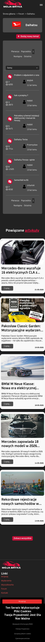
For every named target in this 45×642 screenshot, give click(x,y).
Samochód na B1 (21, 180)
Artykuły (4, 577)
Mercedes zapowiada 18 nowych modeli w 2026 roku (19, 446)
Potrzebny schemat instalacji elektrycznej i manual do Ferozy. (26, 118)
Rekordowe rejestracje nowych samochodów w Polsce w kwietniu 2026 (20, 504)
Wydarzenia (6, 581)
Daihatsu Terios (21, 140)
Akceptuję (22, 601)
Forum (21, 14)
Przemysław (32, 145)
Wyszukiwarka (7, 585)
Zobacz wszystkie (22, 538)
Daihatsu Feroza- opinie (24, 160)
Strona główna (9, 14)
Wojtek (30, 80)
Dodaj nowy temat (28, 36)
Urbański (31, 185)
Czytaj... (7, 288)
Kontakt (4, 593)
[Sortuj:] (22, 68)
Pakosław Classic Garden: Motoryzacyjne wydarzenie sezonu (22, 330)
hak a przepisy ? (21, 95)
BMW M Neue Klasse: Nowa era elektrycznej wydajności (18, 388)
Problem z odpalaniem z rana (26, 75)
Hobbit (30, 101)
